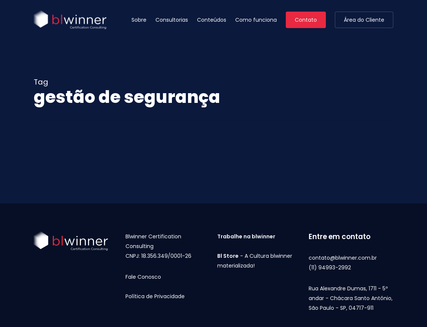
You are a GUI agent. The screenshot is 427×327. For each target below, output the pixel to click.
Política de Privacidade (155, 296)
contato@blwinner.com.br (343, 258)
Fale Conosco (143, 277)
